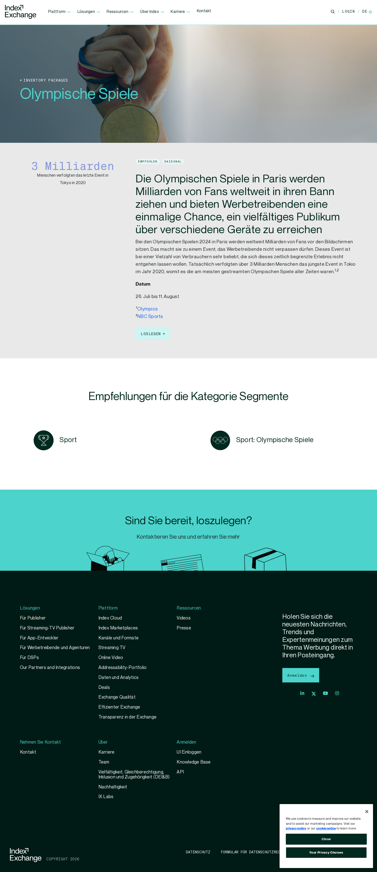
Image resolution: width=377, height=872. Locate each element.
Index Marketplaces (118, 628)
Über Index (152, 12)
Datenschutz (198, 852)
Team (103, 762)
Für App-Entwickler (39, 638)
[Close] (366, 811)
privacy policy (296, 828)
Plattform (59, 12)
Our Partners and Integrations (50, 667)
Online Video (110, 657)
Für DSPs (29, 657)
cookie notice (326, 828)
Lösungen (88, 12)
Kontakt (204, 11)
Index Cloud (110, 618)
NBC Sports (150, 316)
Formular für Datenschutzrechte (254, 852)
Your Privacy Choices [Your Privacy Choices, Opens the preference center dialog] (326, 852)
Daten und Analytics (118, 677)
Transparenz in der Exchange (127, 717)
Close (326, 839)
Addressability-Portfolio (122, 667)
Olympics (147, 309)
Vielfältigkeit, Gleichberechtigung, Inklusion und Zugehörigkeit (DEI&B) (133, 774)
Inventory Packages (45, 80)
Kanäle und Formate (118, 638)
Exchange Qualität (117, 697)
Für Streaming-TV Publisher (47, 628)
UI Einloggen (189, 752)
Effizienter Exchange (119, 707)
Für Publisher (33, 618)
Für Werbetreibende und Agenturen (55, 647)
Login (348, 11)
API (180, 772)
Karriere (180, 12)
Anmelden (300, 675)
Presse (184, 628)
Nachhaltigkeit (112, 787)
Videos (183, 618)
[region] (326, 836)
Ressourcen (120, 12)
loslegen (151, 333)
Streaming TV (112, 647)
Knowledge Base (194, 762)
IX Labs (106, 796)
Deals (104, 687)
